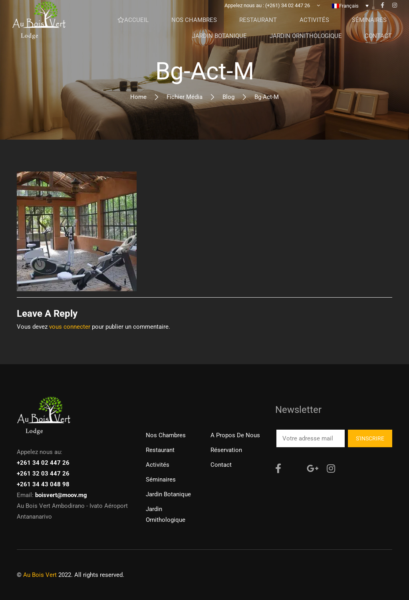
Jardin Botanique (168, 494)
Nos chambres (166, 435)
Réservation (226, 450)
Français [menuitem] (349, 12)
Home (138, 97)
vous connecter (69, 326)
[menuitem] (350, 11)
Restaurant (160, 450)
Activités (157, 464)
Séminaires (161, 479)
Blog (228, 97)
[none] (350, 11)
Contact (221, 464)
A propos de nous (235, 435)
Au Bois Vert (40, 574)
